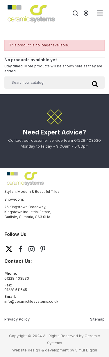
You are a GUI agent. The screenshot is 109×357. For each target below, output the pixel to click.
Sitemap (97, 319)
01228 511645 (15, 290)
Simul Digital (86, 350)
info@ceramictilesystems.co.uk (31, 301)
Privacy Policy (17, 319)
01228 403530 (87, 140)
